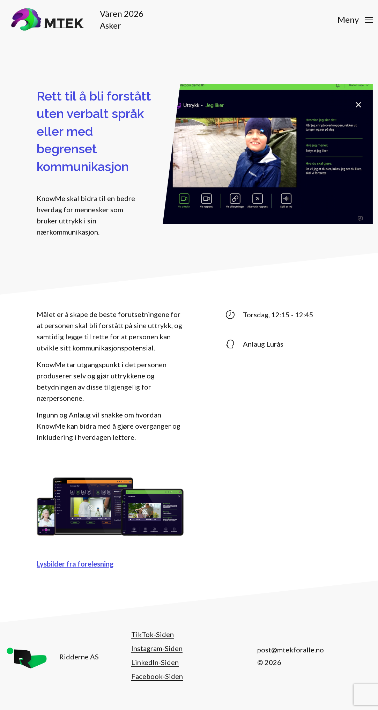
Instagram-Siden (157, 648)
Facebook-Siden (157, 676)
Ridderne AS (79, 656)
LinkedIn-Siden (155, 662)
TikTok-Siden (152, 634)
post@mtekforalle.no (290, 649)
